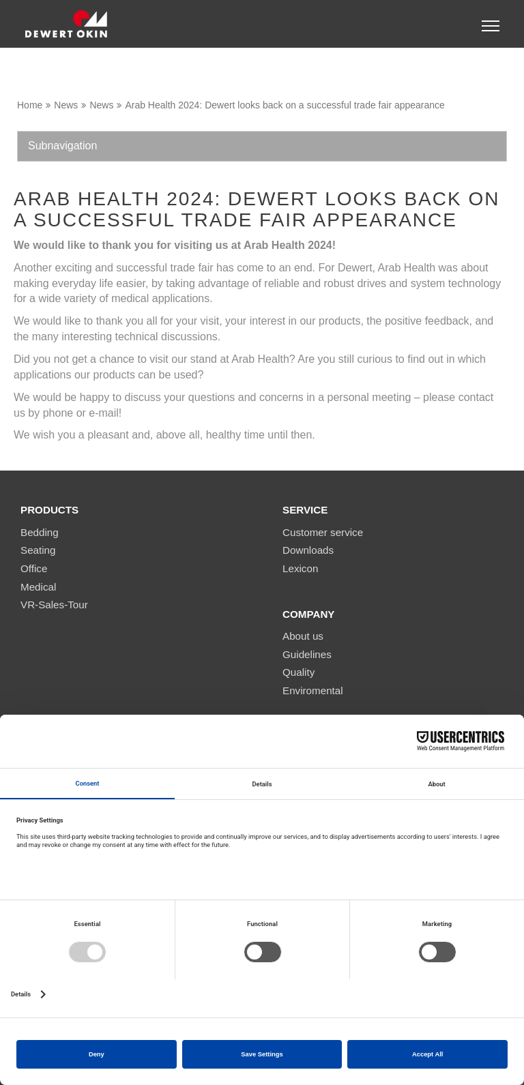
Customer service (322, 532)
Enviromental (312, 690)
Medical (38, 587)
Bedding (39, 532)
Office (33, 568)
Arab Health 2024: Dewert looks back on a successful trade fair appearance (285, 105)
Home (29, 105)
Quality (298, 672)
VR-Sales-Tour (54, 604)
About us (302, 636)
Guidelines (307, 654)
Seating (38, 550)
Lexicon (300, 568)
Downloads (308, 550)
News (66, 105)
